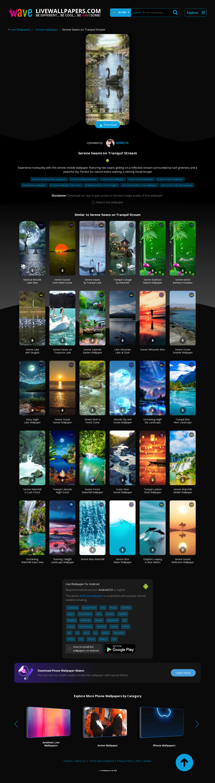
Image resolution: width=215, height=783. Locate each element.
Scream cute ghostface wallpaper (49, 179)
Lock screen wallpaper (112, 179)
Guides (147, 761)
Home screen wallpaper (140, 179)
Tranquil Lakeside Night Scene (62, 491)
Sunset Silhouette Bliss (152, 349)
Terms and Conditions (101, 761)
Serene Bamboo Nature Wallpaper (152, 281)
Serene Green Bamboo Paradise (182, 281)
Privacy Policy (125, 761)
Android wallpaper (91, 596)
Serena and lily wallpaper (84, 179)
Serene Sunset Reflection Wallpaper (182, 561)
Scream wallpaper (47, 29)
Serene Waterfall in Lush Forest (32, 491)
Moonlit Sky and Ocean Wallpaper (122, 421)
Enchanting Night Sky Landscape (152, 421)
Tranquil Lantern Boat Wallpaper (153, 491)
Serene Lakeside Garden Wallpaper (92, 351)
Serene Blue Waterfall (92, 559)
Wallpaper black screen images (101, 185)
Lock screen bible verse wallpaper (139, 185)
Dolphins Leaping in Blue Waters (152, 561)
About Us (80, 761)
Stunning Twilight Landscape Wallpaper (62, 561)
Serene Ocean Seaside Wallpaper (183, 351)
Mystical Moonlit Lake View (32, 281)
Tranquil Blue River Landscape (183, 421)
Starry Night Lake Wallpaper (32, 421)
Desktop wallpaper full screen (65, 185)
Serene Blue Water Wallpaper (123, 561)
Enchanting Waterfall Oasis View (32, 561)
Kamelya (116, 143)
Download (107, 125)
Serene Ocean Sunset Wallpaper (62, 421)
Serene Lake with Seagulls (32, 351)
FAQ (138, 761)
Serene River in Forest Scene (92, 421)
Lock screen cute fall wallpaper (176, 185)
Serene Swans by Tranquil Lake (92, 281)
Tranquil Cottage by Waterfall (123, 281)
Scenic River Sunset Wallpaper (122, 491)
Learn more (183, 673)
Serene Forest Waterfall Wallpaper (92, 491)
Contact (67, 761)
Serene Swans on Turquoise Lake (62, 351)
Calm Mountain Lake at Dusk (122, 351)
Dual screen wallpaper (34, 185)
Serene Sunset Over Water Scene (62, 281)
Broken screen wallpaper (170, 179)
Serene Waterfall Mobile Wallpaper (182, 491)
